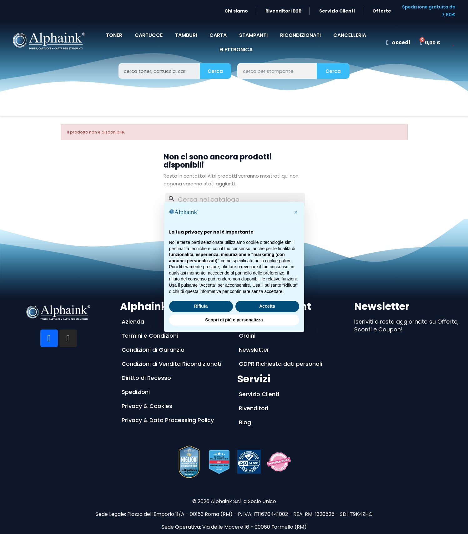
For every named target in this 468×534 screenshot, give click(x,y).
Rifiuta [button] (201, 306)
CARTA (218, 35)
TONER (114, 35)
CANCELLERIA (349, 35)
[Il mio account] (398, 42)
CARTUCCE (149, 35)
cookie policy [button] (277, 260)
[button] (296, 212)
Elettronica (236, 49)
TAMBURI (186, 35)
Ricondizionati (300, 35)
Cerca (215, 71)
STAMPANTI (253, 35)
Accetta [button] (267, 306)
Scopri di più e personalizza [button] (234, 319)
